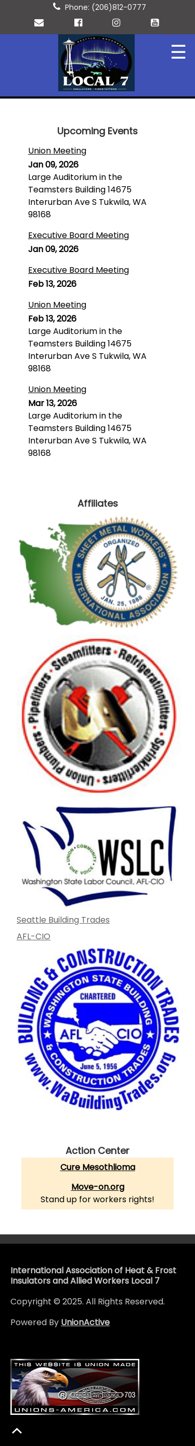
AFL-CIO (33, 936)
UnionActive (85, 1322)
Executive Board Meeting (78, 235)
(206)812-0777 (119, 7)
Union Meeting (57, 151)
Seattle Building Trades (63, 920)
